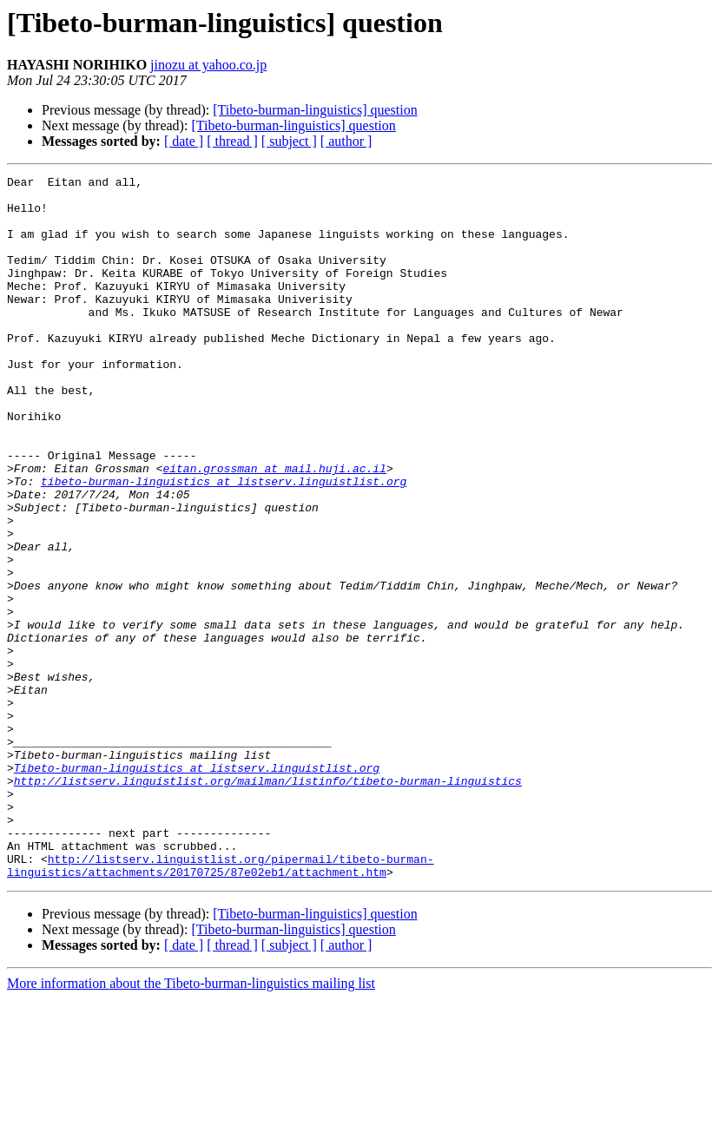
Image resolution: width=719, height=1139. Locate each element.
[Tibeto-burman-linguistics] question (315, 109)
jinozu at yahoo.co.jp (208, 64)
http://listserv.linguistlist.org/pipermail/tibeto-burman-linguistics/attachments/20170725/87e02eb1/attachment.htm (220, 1004)
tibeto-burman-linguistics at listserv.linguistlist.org (223, 543)
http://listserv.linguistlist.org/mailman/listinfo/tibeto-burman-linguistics (268, 903)
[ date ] (183, 141)
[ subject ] (289, 141)
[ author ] (346, 141)
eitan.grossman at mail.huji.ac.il (274, 528)
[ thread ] (232, 141)
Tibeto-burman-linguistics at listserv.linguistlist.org (196, 887)
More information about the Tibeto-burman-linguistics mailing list (191, 1123)
